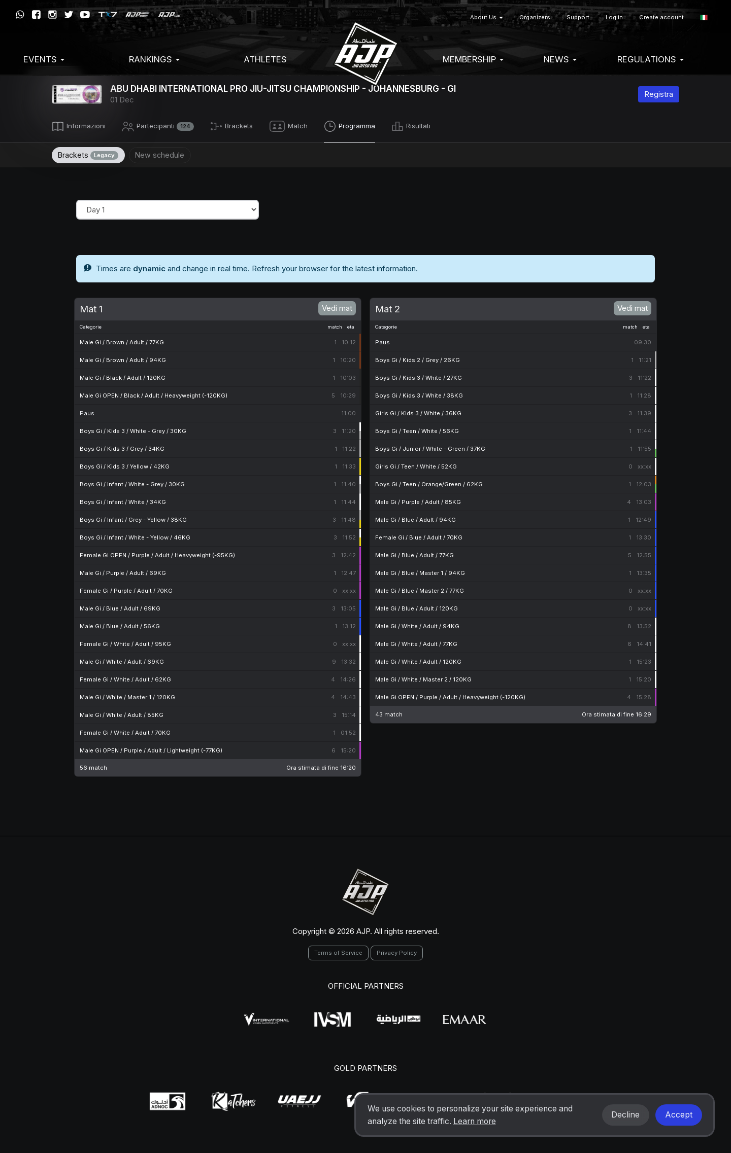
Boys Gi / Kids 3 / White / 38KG (419, 394)
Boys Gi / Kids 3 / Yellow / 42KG (125, 465)
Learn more (474, 1121)
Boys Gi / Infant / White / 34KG (123, 500)
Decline (625, 1115)
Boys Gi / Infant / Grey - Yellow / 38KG (133, 518)
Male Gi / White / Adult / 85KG (121, 713)
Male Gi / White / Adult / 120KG (418, 660)
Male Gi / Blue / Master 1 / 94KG (420, 571)
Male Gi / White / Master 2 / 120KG (423, 677)
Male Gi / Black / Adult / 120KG (122, 376)
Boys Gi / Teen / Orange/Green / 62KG (429, 482)
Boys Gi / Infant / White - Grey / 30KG (132, 482)
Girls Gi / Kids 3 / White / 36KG (418, 411)
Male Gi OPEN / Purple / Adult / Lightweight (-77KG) (151, 748)
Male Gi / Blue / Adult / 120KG (416, 606)
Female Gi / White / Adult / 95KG (125, 642)
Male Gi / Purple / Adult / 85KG (418, 500)
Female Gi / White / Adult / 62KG (125, 677)
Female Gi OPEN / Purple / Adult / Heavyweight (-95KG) (157, 553)
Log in (614, 17)
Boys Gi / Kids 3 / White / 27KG (418, 376)
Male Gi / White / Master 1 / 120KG (127, 695)
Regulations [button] (650, 59)
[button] (704, 17)
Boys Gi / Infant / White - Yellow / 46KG (135, 535)
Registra (658, 94)
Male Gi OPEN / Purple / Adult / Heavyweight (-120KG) (450, 695)
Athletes (265, 59)
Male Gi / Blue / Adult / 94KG (415, 518)
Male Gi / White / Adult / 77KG (416, 642)
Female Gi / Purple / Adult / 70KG (126, 589)
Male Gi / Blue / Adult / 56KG (120, 624)
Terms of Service (338, 951)
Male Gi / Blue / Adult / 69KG (120, 606)
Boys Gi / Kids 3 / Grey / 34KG (122, 447)
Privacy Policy (397, 951)
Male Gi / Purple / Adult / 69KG (123, 571)
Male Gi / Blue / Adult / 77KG (414, 553)
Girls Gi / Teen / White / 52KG (416, 465)
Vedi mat (337, 306)
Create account (661, 17)
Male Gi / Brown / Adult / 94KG (123, 358)
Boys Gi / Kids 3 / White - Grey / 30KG (133, 429)
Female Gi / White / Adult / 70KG (125, 731)
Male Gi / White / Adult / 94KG (417, 624)
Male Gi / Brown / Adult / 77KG (122, 340)
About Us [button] (486, 17)
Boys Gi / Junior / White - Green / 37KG (430, 447)
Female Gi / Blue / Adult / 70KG (418, 535)
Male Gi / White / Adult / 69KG (122, 660)
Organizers (534, 17)
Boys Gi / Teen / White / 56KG (417, 429)
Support (578, 17)
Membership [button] (473, 59)
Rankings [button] (154, 59)
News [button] (560, 59)
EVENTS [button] (43, 59)
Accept (678, 1115)
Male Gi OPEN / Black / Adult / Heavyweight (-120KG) (153, 394)
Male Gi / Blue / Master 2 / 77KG (419, 589)
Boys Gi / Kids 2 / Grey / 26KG (417, 358)
